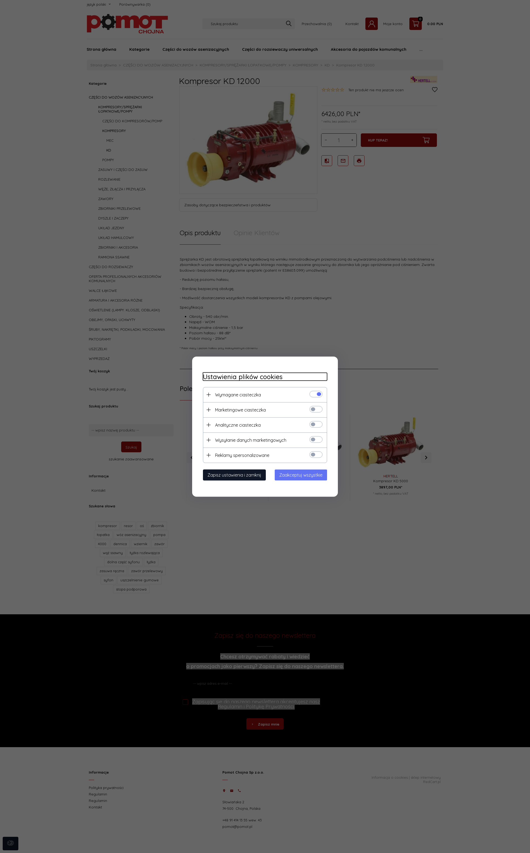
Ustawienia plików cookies (243, 376)
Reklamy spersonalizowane (242, 455)
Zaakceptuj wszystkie (300, 474)
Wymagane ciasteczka (238, 394)
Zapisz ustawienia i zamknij (234, 474)
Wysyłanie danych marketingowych (250, 440)
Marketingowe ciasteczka (240, 409)
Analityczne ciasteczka (238, 424)
